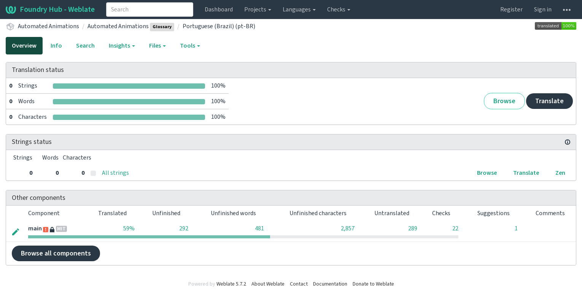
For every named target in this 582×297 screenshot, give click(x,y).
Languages (299, 9)
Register (511, 9)
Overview (24, 46)
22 (455, 228)
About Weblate (268, 284)
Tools (190, 46)
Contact (299, 284)
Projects (257, 9)
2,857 (348, 228)
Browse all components (56, 253)
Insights (122, 46)
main (35, 228)
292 (183, 228)
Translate (549, 101)
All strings (115, 173)
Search (85, 46)
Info (56, 46)
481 (259, 228)
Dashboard (219, 9)
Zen (560, 173)
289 (412, 228)
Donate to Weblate (373, 284)
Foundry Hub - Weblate (50, 9)
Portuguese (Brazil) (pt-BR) (219, 26)
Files (157, 46)
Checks (338, 9)
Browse (504, 101)
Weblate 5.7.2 (231, 284)
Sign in (543, 9)
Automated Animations (48, 26)
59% (129, 228)
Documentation (330, 284)
